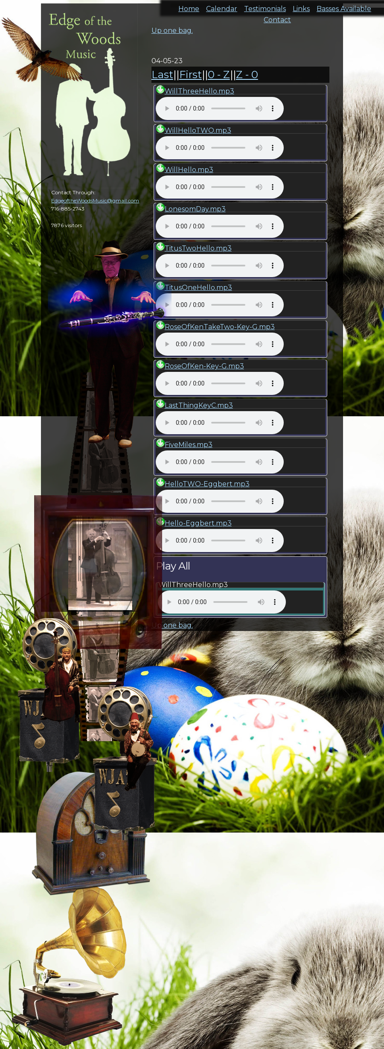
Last (162, 74)
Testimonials (265, 6)
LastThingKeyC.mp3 (199, 405)
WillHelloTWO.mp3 (198, 130)
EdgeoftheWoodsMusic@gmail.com (95, 200)
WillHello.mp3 (189, 170)
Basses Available (344, 6)
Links (301, 6)
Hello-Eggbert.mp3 (198, 523)
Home (188, 6)
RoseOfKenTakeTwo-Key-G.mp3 (220, 327)
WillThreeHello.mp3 (199, 91)
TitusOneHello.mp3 (198, 287)
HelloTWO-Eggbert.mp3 (207, 484)
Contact (277, 17)
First (190, 74)
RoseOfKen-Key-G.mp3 (204, 366)
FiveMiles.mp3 (188, 445)
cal (42, 55)
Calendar (221, 6)
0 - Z (219, 74)
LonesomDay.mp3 (195, 209)
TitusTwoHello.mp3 (198, 248)
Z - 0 (247, 74)
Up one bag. (172, 30)
